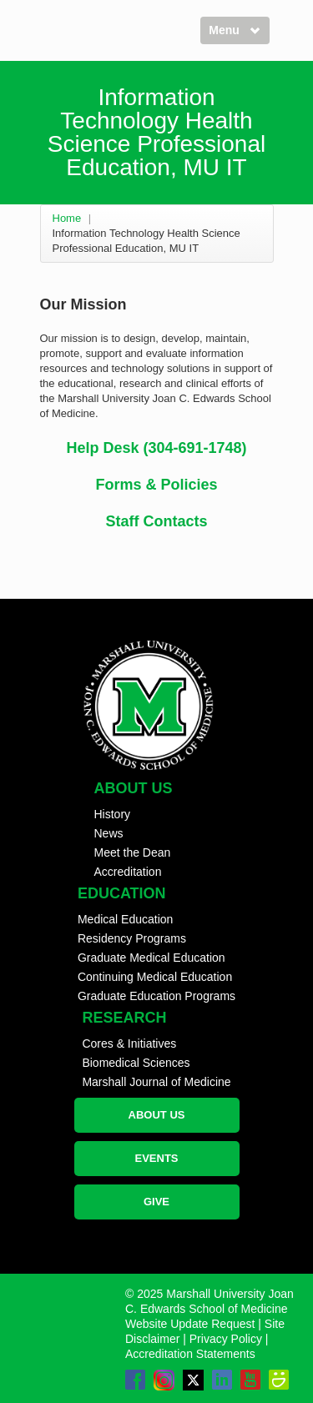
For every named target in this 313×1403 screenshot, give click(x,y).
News (109, 833)
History (112, 814)
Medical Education (125, 919)
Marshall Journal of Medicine (156, 1082)
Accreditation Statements (190, 1353)
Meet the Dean (132, 852)
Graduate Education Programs (156, 996)
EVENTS (156, 1158)
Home (67, 218)
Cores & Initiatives (129, 1043)
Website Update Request (190, 1323)
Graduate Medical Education (151, 957)
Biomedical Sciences (135, 1062)
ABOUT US (157, 1115)
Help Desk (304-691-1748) (156, 448)
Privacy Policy (225, 1338)
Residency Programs (132, 938)
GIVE (156, 1201)
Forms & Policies (156, 484)
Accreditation (128, 871)
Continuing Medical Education (155, 976)
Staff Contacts (156, 521)
